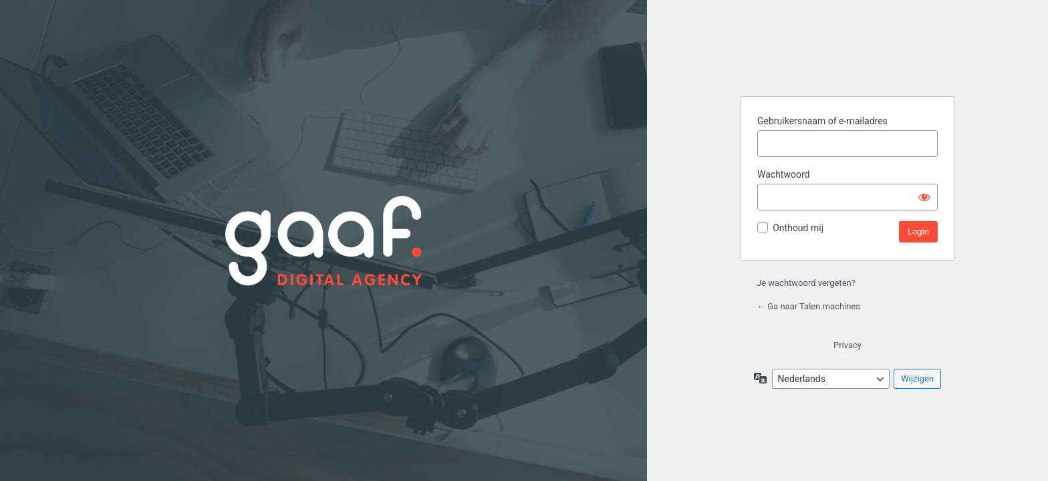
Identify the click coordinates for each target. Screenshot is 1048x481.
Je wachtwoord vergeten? (806, 283)
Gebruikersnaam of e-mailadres (822, 121)
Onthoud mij (798, 227)
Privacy (847, 345)
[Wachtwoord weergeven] (924, 197)
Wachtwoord (783, 174)
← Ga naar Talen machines (808, 306)
